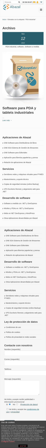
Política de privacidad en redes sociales (21, 337)
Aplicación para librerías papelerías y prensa (21, 158)
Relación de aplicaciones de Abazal (17, 162)
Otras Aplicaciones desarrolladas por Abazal (21, 218)
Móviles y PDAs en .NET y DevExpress (19, 208)
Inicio (4, 19)
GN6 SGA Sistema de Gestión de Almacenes (21, 148)
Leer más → (7, 120)
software (20, 47)
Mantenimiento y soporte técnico (16, 179)
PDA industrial (11, 47)
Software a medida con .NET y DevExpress (20, 203)
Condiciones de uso (13, 327)
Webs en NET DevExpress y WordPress (19, 213)
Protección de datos (29, 404)
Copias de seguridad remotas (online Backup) (21, 184)
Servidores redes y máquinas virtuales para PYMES (23, 174)
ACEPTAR (23, 446)
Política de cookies (13, 332)
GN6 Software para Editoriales (15, 153)
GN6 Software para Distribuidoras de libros (20, 143)
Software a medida (32, 47)
